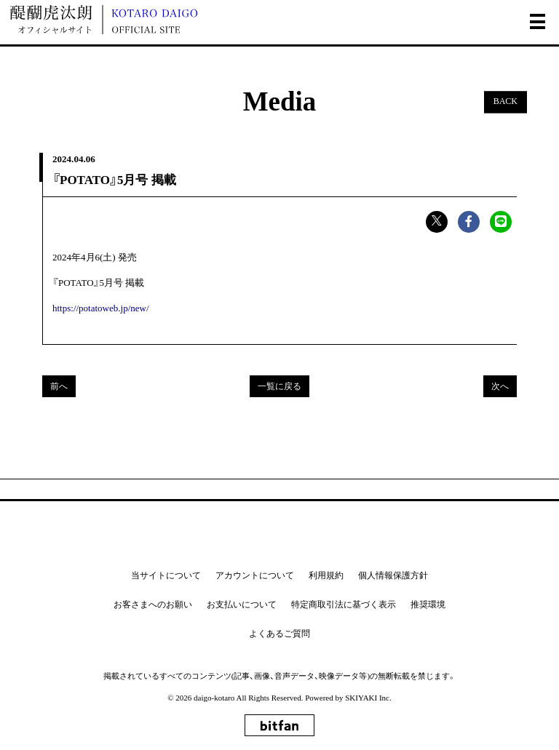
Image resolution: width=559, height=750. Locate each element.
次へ (500, 386)
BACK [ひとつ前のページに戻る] (505, 102)
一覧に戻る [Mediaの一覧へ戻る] (279, 386)
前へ (59, 386)
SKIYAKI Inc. (368, 697)
